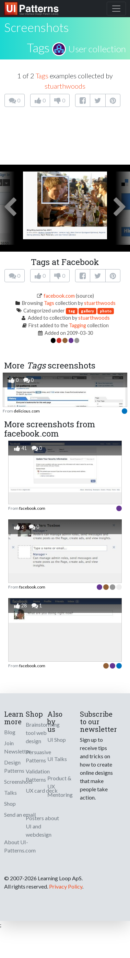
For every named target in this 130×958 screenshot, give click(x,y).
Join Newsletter (17, 747)
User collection (97, 48)
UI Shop (56, 739)
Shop (10, 803)
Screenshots (18, 781)
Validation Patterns (38, 775)
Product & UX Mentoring (60, 786)
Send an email (20, 814)
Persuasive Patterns (38, 756)
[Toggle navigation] (116, 8)
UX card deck (42, 790)
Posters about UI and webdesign (42, 826)
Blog (9, 732)
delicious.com (27, 411)
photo (105, 311)
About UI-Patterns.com (20, 846)
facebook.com (59, 296)
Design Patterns (14, 766)
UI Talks (57, 759)
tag (71, 311)
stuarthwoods (65, 86)
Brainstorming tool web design (43, 732)
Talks (10, 792)
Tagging (77, 325)
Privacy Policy (65, 886)
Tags (38, 47)
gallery (87, 311)
